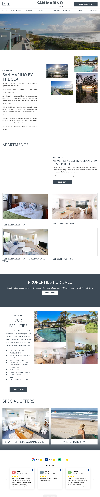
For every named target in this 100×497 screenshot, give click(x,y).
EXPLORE (56, 11)
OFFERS (29, 11)
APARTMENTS (15, 11)
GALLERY (66, 11)
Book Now (62, 182)
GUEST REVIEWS (80, 11)
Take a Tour (18, 389)
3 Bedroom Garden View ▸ (14, 259)
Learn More (50, 293)
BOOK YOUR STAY (86, 4)
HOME (4, 11)
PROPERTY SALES (43, 11)
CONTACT (94, 11)
